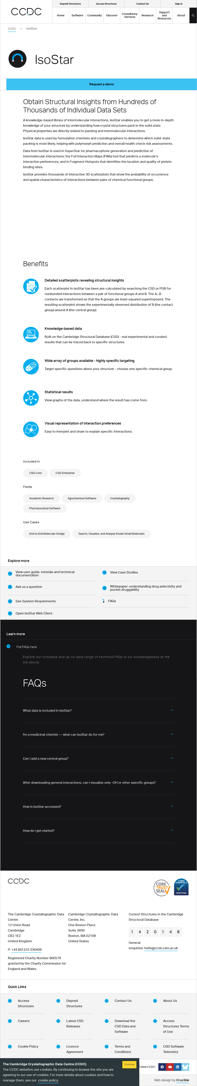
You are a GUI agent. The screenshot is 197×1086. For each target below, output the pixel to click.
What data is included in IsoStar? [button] (47, 710)
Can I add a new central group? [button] (45, 758)
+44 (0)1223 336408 (27, 949)
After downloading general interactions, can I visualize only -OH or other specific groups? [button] (89, 782)
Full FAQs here (22, 646)
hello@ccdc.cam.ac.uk (161, 948)
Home (60, 15)
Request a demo (101, 84)
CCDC (12, 28)
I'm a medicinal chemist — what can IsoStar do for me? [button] (63, 734)
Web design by (171, 1081)
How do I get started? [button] (39, 830)
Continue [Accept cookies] (129, 1064)
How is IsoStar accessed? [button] (42, 806)
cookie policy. (48, 1080)
